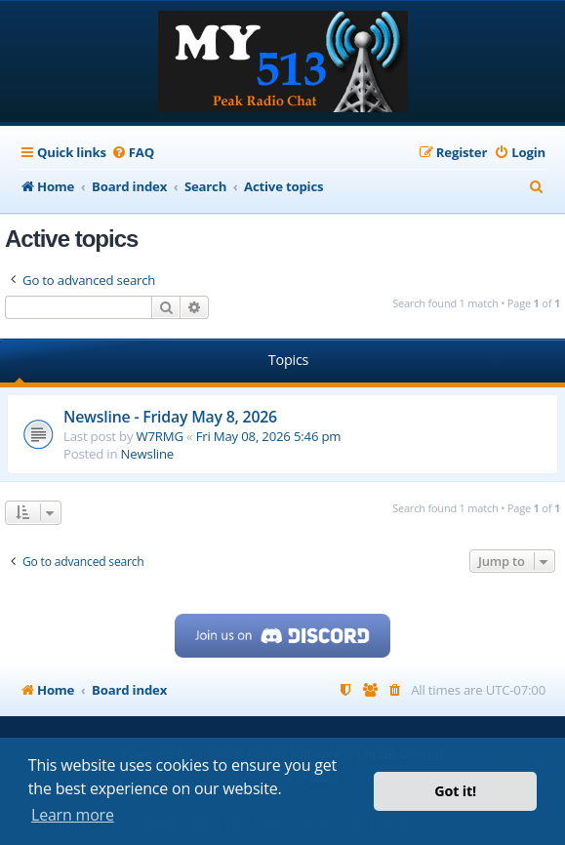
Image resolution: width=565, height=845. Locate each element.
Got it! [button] (455, 791)
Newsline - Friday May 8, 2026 (170, 416)
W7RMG (160, 436)
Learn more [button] (72, 814)
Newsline (147, 454)
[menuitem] (132, 153)
